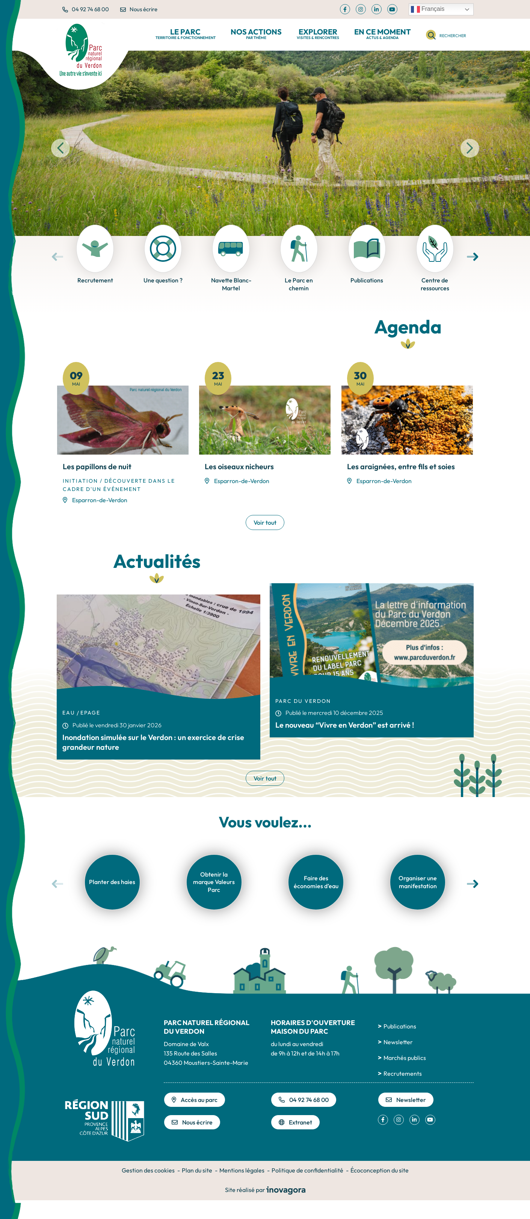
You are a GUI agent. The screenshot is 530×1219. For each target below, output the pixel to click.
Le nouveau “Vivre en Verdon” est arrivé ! (344, 725)
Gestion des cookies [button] (148, 1170)
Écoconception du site (379, 1170)
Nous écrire (138, 9)
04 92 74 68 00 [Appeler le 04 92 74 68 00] (304, 1099)
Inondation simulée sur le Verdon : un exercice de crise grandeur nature (153, 742)
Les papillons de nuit (97, 466)
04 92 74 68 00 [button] (85, 9)
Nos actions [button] (256, 34)
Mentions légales (241, 1170)
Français (428, 9)
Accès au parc (194, 1099)
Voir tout (265, 522)
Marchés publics (405, 1057)
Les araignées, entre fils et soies (401, 466)
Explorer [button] (318, 34)
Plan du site (197, 1170)
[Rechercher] (446, 35)
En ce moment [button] (382, 34)
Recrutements (403, 1073)
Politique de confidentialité (307, 1170)
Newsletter (398, 1042)
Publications (400, 1026)
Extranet (296, 1122)
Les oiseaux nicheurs (239, 466)
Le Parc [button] (186, 34)
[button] (60, 148)
